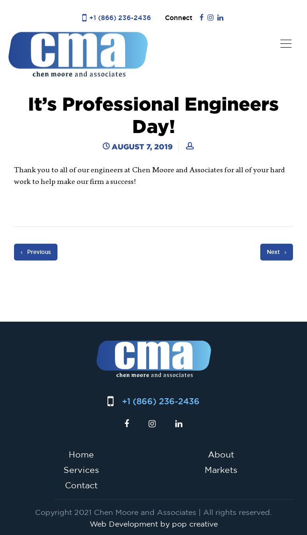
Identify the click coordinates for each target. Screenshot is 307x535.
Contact (81, 485)
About (221, 454)
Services (81, 469)
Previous (36, 252)
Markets (221, 469)
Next (276, 252)
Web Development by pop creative (154, 524)
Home (81, 454)
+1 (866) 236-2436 (120, 17)
